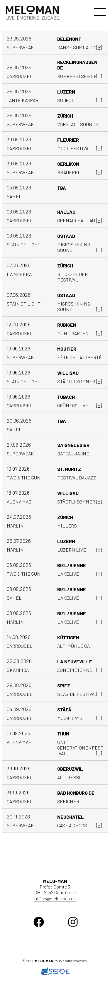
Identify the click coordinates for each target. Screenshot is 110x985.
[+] (99, 47)
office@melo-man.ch (55, 898)
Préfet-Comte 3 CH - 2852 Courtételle (55, 886)
